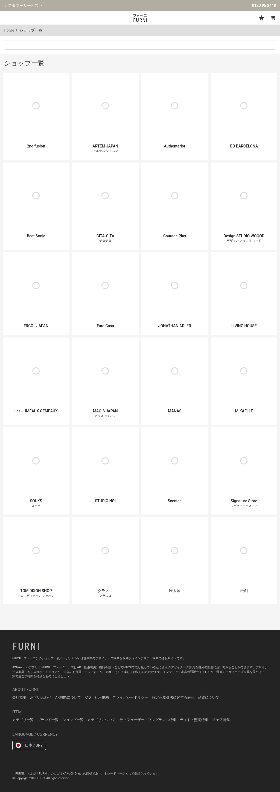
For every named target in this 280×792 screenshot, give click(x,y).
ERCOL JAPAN (36, 326)
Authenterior (174, 146)
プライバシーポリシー (130, 697)
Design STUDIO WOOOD (244, 238)
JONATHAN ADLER (174, 326)
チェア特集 (221, 720)
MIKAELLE (244, 411)
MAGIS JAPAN (105, 413)
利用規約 (102, 697)
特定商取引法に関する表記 (173, 697)
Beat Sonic (36, 236)
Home (9, 30)
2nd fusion (36, 146)
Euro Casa (105, 326)
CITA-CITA (105, 238)
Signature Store (244, 503)
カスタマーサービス (21, 5)
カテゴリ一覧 (23, 720)
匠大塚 (174, 591)
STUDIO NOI (105, 501)
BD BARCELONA (244, 146)
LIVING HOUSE (244, 326)
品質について (208, 697)
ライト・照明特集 (194, 720)
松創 (244, 591)
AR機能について (68, 697)
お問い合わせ (40, 697)
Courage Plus (174, 236)
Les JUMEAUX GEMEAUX (36, 411)
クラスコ (105, 593)
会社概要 (19, 697)
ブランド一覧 (48, 720)
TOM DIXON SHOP (36, 593)
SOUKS (36, 503)
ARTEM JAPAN (105, 148)
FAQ (87, 697)
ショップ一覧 (73, 720)
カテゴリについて (101, 720)
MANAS (174, 411)
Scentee (175, 501)
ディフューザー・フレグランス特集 (147, 720)
